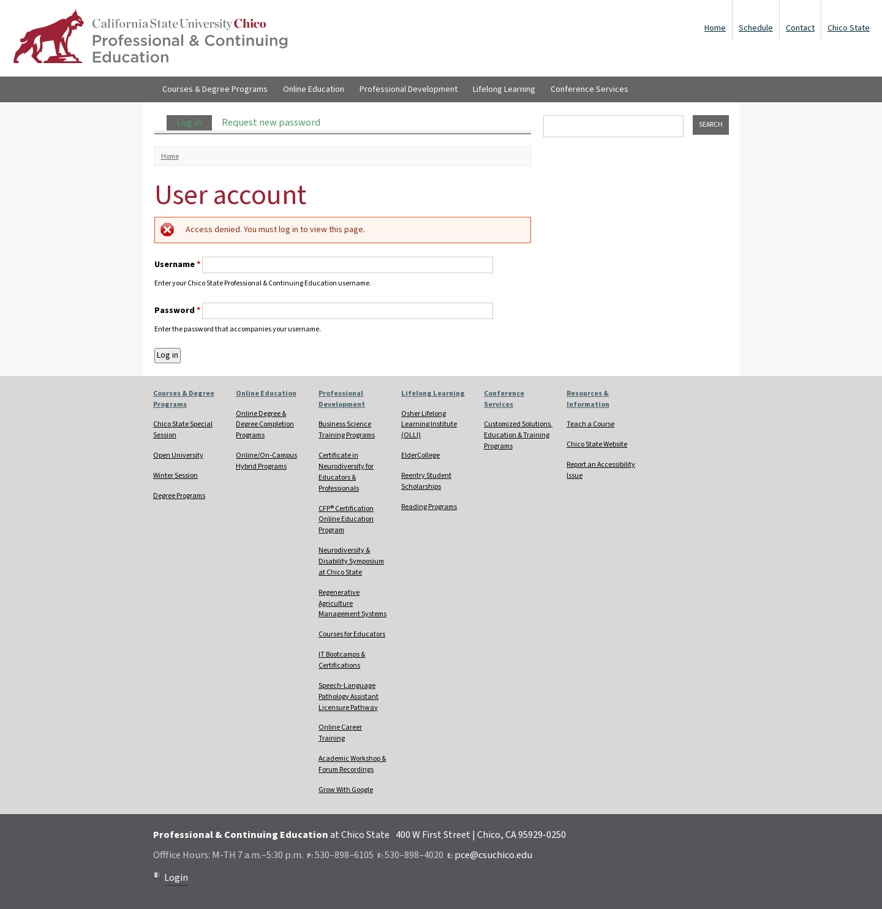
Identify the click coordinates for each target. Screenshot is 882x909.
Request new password (271, 122)
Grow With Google (345, 790)
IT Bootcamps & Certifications (341, 660)
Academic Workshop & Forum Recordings (352, 764)
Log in (194, 122)
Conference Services (589, 89)
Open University (178, 455)
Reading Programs (429, 507)
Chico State (848, 28)
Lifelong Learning (504, 89)
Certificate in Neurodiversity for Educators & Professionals (346, 472)
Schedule (756, 28)
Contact (800, 28)
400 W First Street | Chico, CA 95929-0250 (481, 835)
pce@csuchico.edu (493, 855)
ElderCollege (420, 455)
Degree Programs (179, 496)
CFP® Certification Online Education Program (346, 520)
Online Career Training (340, 733)
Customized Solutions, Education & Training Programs (518, 435)
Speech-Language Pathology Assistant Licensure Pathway (348, 697)
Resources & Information (588, 399)
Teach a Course (590, 424)
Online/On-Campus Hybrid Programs (266, 461)
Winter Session (175, 475)
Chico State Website (597, 444)
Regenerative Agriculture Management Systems (352, 603)
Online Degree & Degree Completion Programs (265, 425)
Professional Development (409, 89)
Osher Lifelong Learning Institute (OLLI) (429, 425)
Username (177, 264)
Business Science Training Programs (346, 429)
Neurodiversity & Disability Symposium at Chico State (351, 561)
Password (177, 310)
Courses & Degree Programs (215, 89)
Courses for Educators (351, 634)
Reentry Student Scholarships (426, 481)
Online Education (313, 89)
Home (715, 28)
